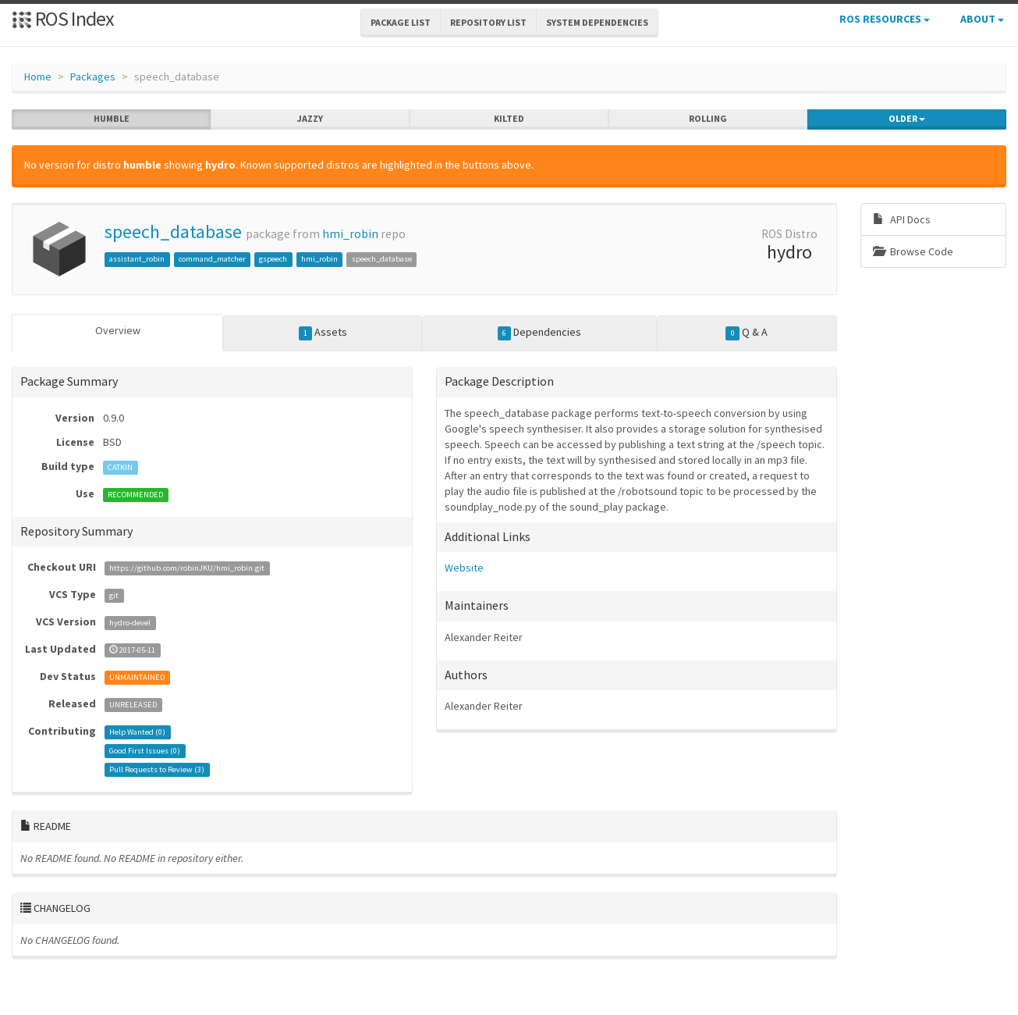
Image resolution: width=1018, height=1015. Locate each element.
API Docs (902, 219)
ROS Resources (884, 19)
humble (111, 118)
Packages (92, 76)
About (982, 19)
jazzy (310, 118)
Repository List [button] (488, 22)
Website (464, 568)
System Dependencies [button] (597, 22)
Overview (117, 330)
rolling (708, 118)
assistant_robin (137, 259)
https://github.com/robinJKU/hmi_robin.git (186, 568)
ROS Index (63, 18)
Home (37, 76)
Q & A (746, 332)
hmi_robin (350, 233)
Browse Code (913, 251)
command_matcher (212, 259)
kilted (509, 118)
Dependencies (540, 332)
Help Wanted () (137, 732)
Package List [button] (401, 22)
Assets (323, 332)
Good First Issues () (144, 751)
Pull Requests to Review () (156, 769)
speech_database (173, 231)
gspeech (273, 259)
